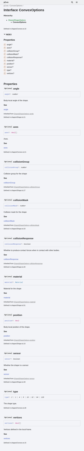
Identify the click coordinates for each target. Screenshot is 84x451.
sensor (6, 374)
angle (6, 109)
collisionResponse (11, 259)
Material (19, 282)
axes (6, 148)
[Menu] (78, 2)
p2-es (6, 2)
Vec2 (13, 133)
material (7, 298)
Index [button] (8, 34)
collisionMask (9, 221)
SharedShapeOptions (17, 20)
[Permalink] (21, 89)
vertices (7, 438)
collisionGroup (9, 183)
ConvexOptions (16, 6)
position (7, 336)
